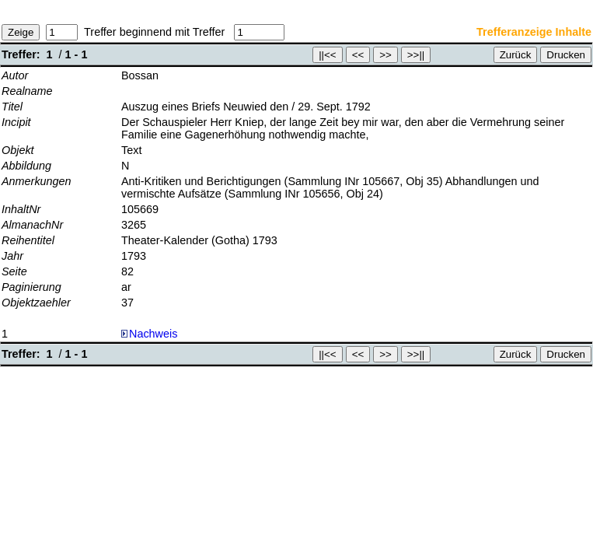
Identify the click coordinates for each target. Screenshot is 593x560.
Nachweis (149, 333)
